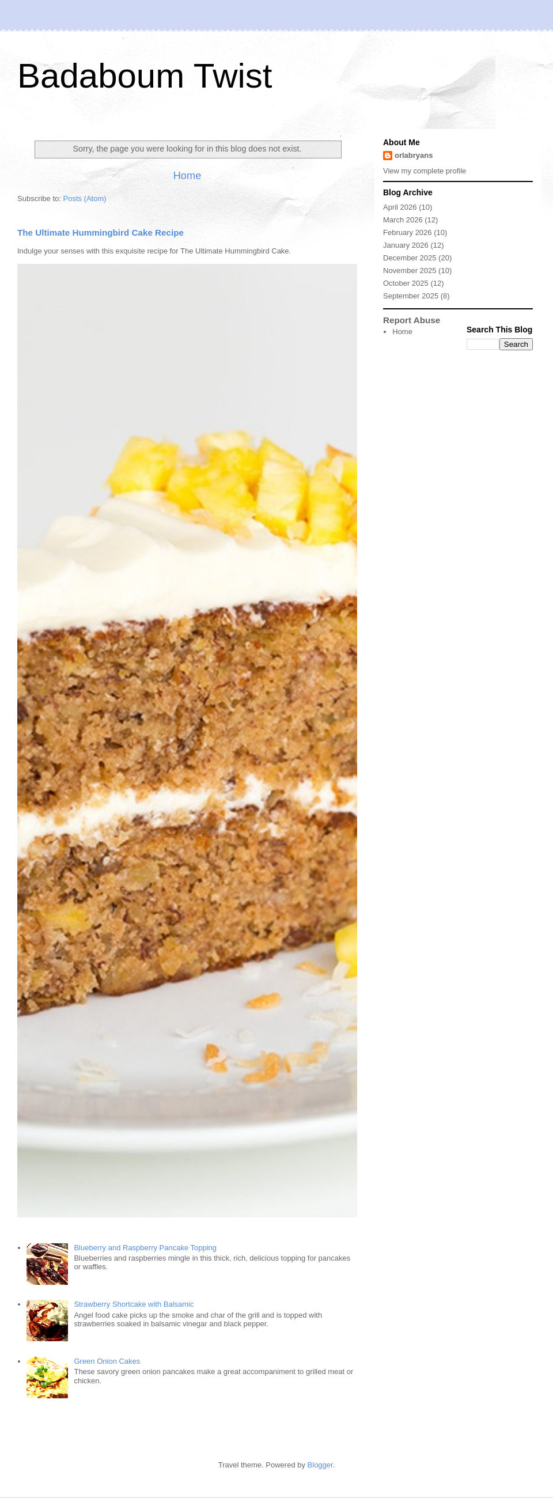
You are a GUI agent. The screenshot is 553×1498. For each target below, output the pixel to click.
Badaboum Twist (144, 75)
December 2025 (410, 258)
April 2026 (400, 207)
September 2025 (410, 296)
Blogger (320, 1465)
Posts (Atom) (85, 198)
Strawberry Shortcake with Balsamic (134, 1304)
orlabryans (414, 155)
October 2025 (406, 283)
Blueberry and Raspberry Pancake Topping (145, 1247)
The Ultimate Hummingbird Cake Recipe (100, 232)
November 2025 (410, 270)
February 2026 (407, 232)
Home (187, 175)
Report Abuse (411, 320)
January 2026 (406, 245)
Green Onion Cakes (107, 1361)
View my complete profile (424, 171)
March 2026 (403, 219)
